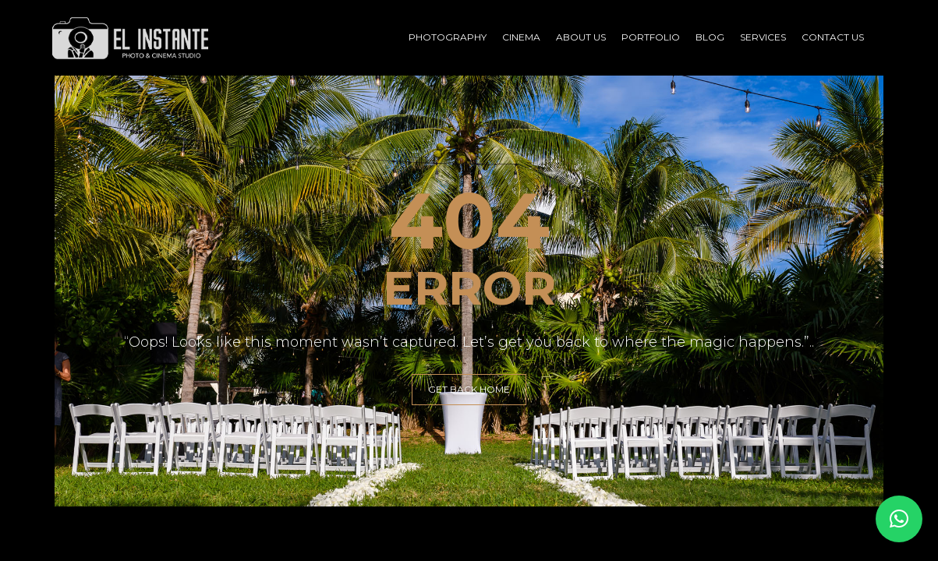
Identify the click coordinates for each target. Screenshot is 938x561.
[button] (899, 519)
